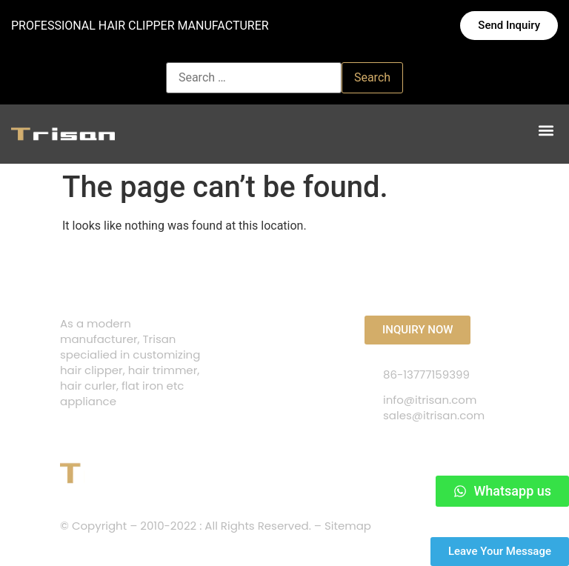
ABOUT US (247, 385)
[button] (545, 131)
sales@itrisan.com (434, 415)
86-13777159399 (426, 374)
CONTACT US (256, 329)
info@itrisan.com (429, 399)
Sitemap (348, 525)
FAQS (234, 357)
